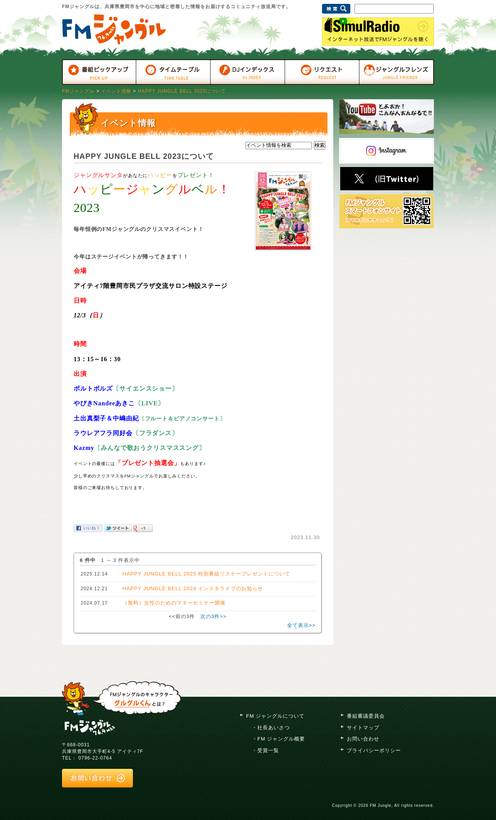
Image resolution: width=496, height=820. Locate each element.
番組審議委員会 (366, 716)
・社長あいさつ (271, 727)
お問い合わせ (363, 739)
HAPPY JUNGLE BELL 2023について (182, 91)
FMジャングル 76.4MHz (114, 29)
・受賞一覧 (265, 750)
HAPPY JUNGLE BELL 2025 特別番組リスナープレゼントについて (206, 574)
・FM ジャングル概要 (278, 739)
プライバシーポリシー (374, 750)
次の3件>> (213, 616)
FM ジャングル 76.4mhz (90, 726)
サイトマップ (363, 727)
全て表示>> (301, 625)
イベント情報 (116, 91)
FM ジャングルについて (275, 716)
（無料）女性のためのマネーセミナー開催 (174, 603)
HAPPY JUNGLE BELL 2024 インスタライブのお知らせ (192, 588)
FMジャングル (78, 91)
